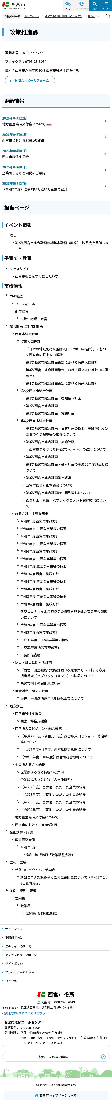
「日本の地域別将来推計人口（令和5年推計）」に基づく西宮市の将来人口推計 (66, 351)
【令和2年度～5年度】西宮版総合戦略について (55, 749)
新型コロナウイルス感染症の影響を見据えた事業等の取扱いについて (63, 614)
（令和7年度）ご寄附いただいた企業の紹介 (34, 189)
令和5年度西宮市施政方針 (39, 573)
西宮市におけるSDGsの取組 (23, 140)
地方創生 (16, 705)
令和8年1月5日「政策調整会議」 (50, 854)
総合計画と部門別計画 (26, 326)
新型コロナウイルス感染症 (35, 869)
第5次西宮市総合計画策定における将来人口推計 (62, 362)
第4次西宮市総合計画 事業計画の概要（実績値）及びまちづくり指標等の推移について (67, 431)
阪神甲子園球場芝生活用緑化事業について (52, 698)
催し (13, 235)
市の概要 (16, 296)
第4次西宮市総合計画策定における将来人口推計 (62, 383)
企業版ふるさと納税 (30, 764)
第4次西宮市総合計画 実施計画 (50, 441)
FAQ (68, 8)
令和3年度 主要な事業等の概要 (43, 596)
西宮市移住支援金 (15, 156)
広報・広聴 (18, 862)
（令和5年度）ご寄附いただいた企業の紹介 (53, 801)
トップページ (31, 16)
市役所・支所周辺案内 (52, 1056)
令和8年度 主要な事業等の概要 (43, 528)
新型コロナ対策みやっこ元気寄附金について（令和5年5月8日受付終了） (64, 880)
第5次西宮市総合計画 (36, 390)
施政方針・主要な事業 (31, 513)
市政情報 (13, 285)
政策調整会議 (25, 839)
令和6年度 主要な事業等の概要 (43, 558)
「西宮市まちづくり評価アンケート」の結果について (66, 449)
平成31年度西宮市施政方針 (40, 647)
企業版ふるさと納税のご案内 (23, 172)
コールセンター (81, 8)
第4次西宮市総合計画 (36, 420)
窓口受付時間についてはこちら (24, 1013)
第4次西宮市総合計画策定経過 (48, 477)
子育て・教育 (18, 258)
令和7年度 (28, 847)
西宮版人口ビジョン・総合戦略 (38, 728)
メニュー (106, 8)
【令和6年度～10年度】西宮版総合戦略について (56, 756)
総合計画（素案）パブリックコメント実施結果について (66, 503)
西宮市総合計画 (26, 333)
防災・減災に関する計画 (33, 662)
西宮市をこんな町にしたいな (36, 276)
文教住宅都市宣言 (33, 318)
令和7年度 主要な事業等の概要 (43, 543)
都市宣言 (21, 311)
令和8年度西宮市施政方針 (39, 521)
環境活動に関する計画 (31, 690)
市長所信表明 (30, 654)
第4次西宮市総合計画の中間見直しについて (58, 492)
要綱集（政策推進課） (42, 913)
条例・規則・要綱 (23, 890)
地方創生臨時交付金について (23, 123)
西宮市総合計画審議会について (49, 485)
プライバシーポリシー (19, 972)
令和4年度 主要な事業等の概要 (43, 581)
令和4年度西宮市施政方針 (39, 588)
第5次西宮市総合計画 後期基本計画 (53, 398)
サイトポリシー (15, 963)
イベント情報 (18, 224)
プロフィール (25, 303)
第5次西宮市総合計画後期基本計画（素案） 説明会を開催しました (62, 245)
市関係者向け (14, 937)
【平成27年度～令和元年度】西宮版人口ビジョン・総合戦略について (64, 738)
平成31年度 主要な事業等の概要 (44, 639)
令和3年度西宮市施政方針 (39, 603)
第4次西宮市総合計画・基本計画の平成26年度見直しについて (67, 467)
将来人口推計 (30, 341)
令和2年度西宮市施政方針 (39, 632)
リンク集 (11, 981)
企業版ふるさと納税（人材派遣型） (47, 779)
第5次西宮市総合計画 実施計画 (50, 413)
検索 (95, 8)
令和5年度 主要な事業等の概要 (43, 566)
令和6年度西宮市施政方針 (39, 551)
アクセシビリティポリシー (22, 955)
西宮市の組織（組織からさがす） (63, 16)
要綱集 (20, 898)
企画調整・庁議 (21, 832)
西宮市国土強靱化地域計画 (40, 683)
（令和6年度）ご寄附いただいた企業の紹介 (53, 794)
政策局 (91, 16)
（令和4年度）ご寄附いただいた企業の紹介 (53, 809)
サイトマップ (14, 929)
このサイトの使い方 (18, 946)
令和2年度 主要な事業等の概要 (43, 624)
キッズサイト (20, 268)
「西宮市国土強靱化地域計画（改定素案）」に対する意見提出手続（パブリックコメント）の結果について (63, 672)
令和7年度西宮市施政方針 (39, 536)
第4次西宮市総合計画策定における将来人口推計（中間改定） (67, 372)
